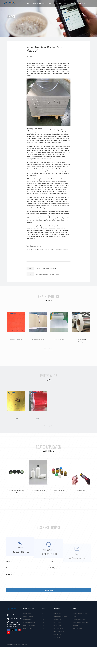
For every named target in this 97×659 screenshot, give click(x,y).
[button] (46, 355)
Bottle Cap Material (39, 3)
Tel (7, 567)
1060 (43, 623)
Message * (9, 574)
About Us (73, 3)
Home (28, 3)
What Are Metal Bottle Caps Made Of (80, 630)
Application (58, 3)
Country (52, 567)
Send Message (48, 590)
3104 (43, 626)
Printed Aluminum (27, 626)
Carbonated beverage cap (60, 623)
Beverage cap (57, 629)
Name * (8, 561)
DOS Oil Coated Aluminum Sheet (80, 621)
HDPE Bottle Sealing (58, 637)
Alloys (50, 3)
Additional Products (28, 635)
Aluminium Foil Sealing (29, 632)
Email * (52, 561)
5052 (43, 632)
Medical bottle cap (58, 635)
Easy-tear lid (56, 643)
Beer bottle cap (57, 626)
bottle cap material (35, 246)
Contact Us (82, 3)
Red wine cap (57, 620)
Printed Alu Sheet (77, 635)
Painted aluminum (28, 623)
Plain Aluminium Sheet (79, 626)
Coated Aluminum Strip (29, 629)
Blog (65, 3)
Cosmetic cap (57, 632)
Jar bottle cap (56, 640)
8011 (43, 620)
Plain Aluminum (27, 620)
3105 (43, 629)
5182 (43, 635)
